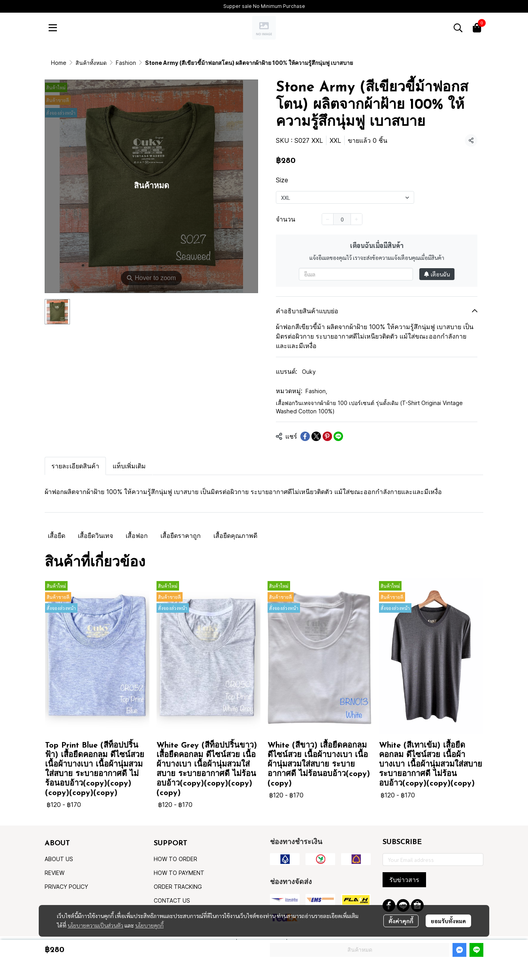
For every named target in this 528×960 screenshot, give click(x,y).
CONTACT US (172, 900)
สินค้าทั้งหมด (91, 62)
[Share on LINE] (338, 436)
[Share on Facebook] (305, 436)
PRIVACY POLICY (66, 886)
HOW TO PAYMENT (179, 872)
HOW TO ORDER (175, 859)
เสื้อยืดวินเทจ (95, 536)
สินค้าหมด (359, 949)
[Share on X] (316, 436)
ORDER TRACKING (178, 886)
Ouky (309, 371)
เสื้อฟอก (137, 536)
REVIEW (54, 872)
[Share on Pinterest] (327, 436)
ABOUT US (59, 859)
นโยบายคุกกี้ (149, 925)
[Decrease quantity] (327, 219)
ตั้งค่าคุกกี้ (400, 920)
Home (58, 62)
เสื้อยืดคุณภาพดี (235, 536)
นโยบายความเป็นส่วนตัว (95, 925)
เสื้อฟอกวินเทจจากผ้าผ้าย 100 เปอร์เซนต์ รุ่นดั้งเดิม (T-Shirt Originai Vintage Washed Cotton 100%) (369, 407)
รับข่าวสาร (404, 880)
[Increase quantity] (356, 219)
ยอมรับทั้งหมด (448, 920)
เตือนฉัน (437, 274)
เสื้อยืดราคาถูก (180, 536)
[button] (458, 27)
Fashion (126, 62)
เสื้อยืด (56, 536)
